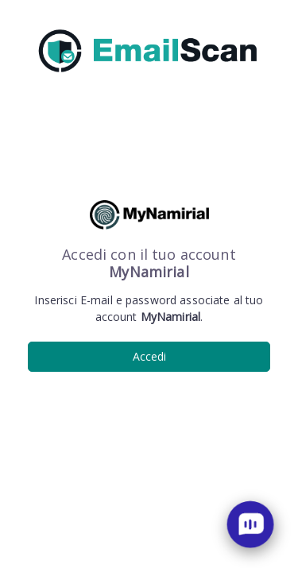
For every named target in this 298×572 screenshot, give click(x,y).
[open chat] (250, 524)
